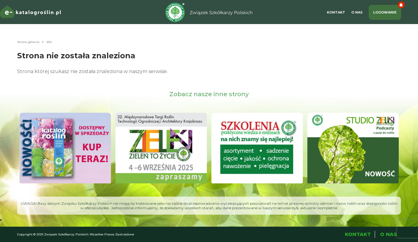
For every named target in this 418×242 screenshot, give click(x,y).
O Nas (357, 12)
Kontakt (336, 12)
